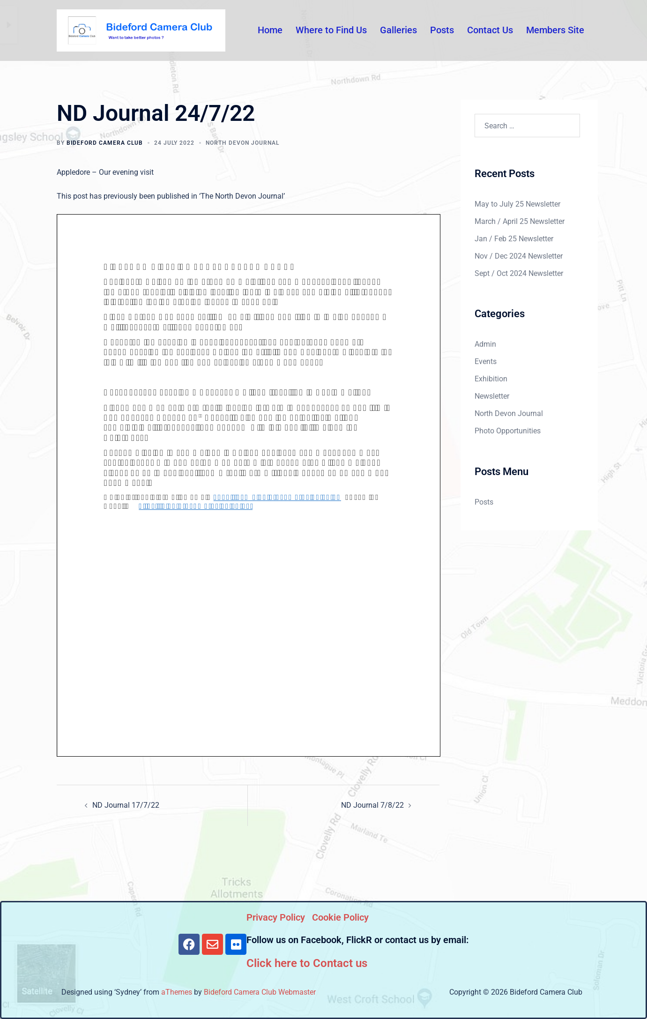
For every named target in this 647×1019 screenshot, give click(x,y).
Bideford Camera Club (105, 143)
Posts (442, 30)
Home (270, 30)
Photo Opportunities (508, 430)
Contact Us (490, 30)
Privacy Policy (275, 917)
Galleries (398, 30)
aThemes (176, 992)
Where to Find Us (331, 30)
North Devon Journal (242, 143)
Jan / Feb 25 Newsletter (514, 238)
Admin (485, 344)
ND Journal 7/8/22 (372, 805)
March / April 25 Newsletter (520, 221)
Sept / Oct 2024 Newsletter (519, 273)
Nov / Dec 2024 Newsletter (519, 256)
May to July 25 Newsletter (517, 204)
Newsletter (492, 396)
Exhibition (491, 378)
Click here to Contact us (306, 963)
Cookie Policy (340, 917)
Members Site (555, 30)
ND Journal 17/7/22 (125, 805)
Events (486, 361)
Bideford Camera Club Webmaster (260, 992)
